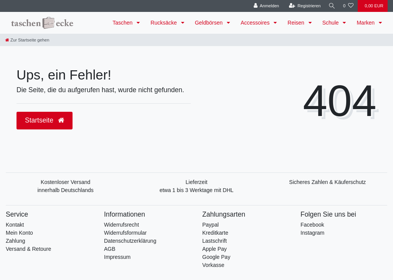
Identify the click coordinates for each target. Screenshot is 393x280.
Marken (366, 23)
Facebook (312, 225)
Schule (331, 23)
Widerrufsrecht (121, 225)
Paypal (210, 225)
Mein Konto (19, 233)
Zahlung (15, 241)
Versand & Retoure (28, 249)
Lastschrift (214, 241)
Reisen (296, 23)
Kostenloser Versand (65, 182)
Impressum (117, 257)
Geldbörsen (209, 23)
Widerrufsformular (125, 233)
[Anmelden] (265, 6)
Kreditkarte (215, 233)
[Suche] (331, 6)
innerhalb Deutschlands (66, 190)
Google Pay (216, 257)
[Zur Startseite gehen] (27, 40)
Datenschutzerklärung (130, 241)
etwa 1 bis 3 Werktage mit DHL (197, 190)
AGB (110, 249)
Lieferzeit (197, 182)
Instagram (312, 233)
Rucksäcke (164, 23)
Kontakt (15, 225)
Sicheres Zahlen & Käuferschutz (327, 182)
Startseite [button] (44, 120)
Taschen (123, 23)
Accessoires (256, 23)
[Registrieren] (303, 6)
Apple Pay (214, 249)
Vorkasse (213, 265)
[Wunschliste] (348, 6)
